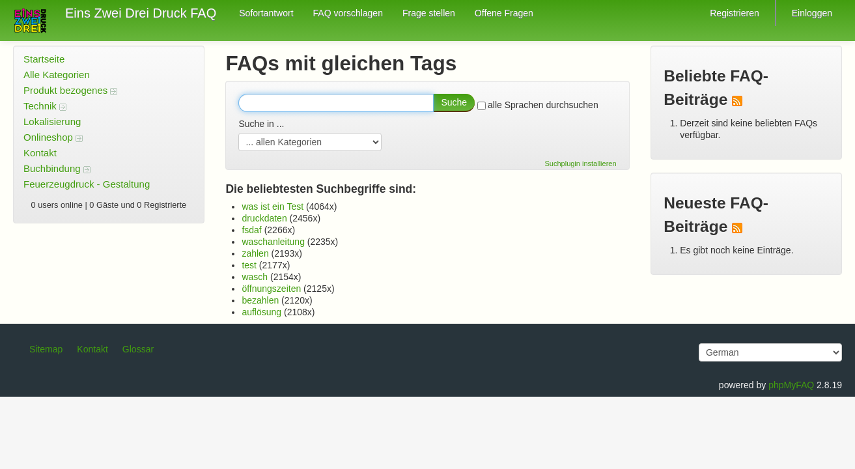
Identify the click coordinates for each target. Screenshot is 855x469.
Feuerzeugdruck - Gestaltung (86, 184)
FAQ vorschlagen (348, 13)
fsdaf (251, 230)
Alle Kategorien (56, 74)
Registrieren (734, 13)
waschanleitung (273, 241)
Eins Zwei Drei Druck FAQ (140, 13)
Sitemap (46, 349)
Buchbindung (57, 168)
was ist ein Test (272, 206)
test (249, 265)
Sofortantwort (266, 13)
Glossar (138, 349)
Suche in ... (261, 124)
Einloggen (812, 13)
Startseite (43, 58)
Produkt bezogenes (70, 90)
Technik (44, 105)
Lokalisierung (52, 121)
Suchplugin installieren (581, 163)
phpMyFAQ (791, 385)
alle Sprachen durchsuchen (537, 105)
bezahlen (260, 300)
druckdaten (264, 218)
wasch (255, 277)
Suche (454, 102)
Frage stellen (428, 13)
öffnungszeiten (271, 288)
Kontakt (40, 152)
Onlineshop (53, 137)
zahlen (255, 253)
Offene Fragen (504, 13)
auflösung (261, 312)
